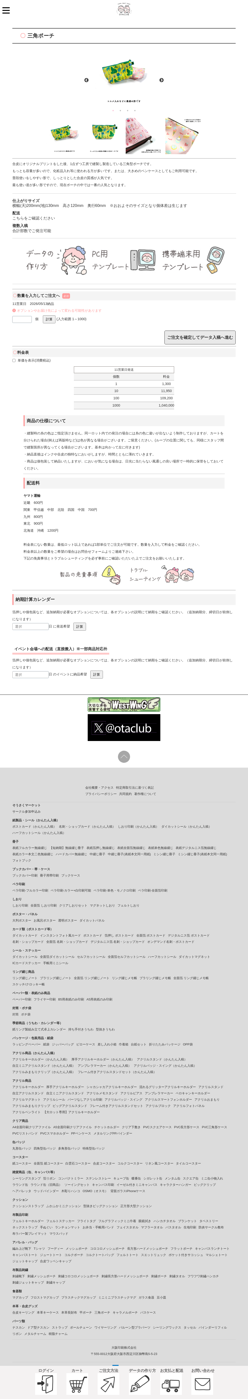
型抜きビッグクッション (100, 1206)
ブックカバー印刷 (25, 875)
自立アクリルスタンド (28, 1093)
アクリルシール (54, 1099)
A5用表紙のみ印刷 (99, 999)
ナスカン (18, 1327)
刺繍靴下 (18, 1276)
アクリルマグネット (26, 1099)
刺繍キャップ (55, 1282)
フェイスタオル (127, 1227)
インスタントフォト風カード (60, 935)
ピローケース (85, 1044)
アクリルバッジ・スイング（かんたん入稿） (165, 1065)
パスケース (148, 1312)
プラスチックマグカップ (78, 1297)
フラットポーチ (181, 1248)
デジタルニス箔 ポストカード (189, 935)
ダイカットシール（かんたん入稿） (186, 826)
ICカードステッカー (26, 963)
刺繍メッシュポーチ (41, 1276)
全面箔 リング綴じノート (91, 978)
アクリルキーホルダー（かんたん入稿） (40, 1059)
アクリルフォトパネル (189, 1106)
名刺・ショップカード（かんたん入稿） (87, 826)
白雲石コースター (78, 1163)
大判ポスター (21, 920)
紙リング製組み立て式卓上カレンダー (39, 1029)
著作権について (145, 794)
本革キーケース (48, 1312)
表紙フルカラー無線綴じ (29, 848)
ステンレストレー (98, 1178)
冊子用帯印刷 (49, 875)
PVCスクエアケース (157, 1127)
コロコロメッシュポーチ (107, 1248)
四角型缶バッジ (45, 1148)
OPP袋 (188, 1044)
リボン (17, 1334)
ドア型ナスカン (38, 1327)
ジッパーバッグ (63, 1044)
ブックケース (70, 875)
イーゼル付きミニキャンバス (136, 1185)
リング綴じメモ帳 (124, 978)
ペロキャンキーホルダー (193, 1093)
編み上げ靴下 (21, 1248)
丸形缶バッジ (21, 1148)
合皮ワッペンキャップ (55, 1261)
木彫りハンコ (70, 1191)
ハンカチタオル (165, 1221)
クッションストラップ (28, 1206)
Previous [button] (86, 80)
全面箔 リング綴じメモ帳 (191, 978)
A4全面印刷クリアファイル (31, 1127)
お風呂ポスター (45, 920)
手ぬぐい (46, 1227)
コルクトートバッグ (100, 1255)
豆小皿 (161, 1297)
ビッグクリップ (205, 1185)
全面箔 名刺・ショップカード (67, 942)
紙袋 (46, 1044)
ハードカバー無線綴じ (71, 854)
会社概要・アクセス (99, 787)
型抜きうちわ (105, 1029)
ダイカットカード (25, 935)
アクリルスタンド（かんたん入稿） (162, 1059)
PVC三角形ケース (214, 1127)
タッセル (190, 1327)
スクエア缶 (191, 1178)
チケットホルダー (106, 1127)
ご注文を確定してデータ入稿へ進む (200, 337)
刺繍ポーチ (159, 1276)
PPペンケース (81, 1133)
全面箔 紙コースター (48, 1163)
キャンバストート (25, 1255)
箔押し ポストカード (119, 935)
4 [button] (134, 110)
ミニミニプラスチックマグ (117, 1297)
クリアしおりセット (73, 905)
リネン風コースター (159, 1163)
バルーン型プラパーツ (134, 1327)
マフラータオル (152, 1227)
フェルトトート (127, 1255)
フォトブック (21, 860)
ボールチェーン (81, 1327)
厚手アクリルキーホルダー (65, 1087)
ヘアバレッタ (21, 1191)
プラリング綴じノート (55, 978)
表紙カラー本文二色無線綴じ (32, 854)
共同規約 (125, 794)
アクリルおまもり (207, 1099)
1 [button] (113, 110)
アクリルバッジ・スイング (123, 1099)
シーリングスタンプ (26, 1178)
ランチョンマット (67, 1227)
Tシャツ (39, 1248)
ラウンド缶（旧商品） (46, 1185)
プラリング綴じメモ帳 (155, 978)
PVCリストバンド (25, 1133)
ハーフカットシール (162, 957)
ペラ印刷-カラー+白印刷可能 (71, 890)
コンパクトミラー (70, 1178)
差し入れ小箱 (107, 1044)
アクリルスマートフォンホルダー (168, 1099)
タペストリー (208, 1221)
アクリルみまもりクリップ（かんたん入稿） (43, 1072)
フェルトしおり (128, 905)
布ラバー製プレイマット (29, 1233)
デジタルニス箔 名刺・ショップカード (118, 942)
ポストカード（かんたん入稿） (34, 826)
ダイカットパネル (92, 920)
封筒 (15, 1014)
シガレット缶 (152, 1178)
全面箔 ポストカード (151, 935)
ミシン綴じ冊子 (164, 854)
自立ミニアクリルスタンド (65, 1093)
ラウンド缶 (20, 1185)
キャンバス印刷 (103, 1185)
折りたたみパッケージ (164, 1044)
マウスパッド (58, 1233)
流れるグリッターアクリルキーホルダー (167, 1087)
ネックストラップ (25, 1227)
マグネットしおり (102, 905)
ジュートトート (51, 1255)
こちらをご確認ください (33, 218)
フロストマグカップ (45, 1297)
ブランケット (187, 1221)
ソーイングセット (77, 1185)
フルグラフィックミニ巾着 (117, 1221)
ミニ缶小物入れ (212, 1178)
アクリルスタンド (211, 1087)
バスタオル (173, 1227)
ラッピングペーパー (26, 1044)
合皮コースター (104, 1163)
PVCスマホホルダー (54, 1133)
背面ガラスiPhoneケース (127, 1191)
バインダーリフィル (213, 1327)
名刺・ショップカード (28, 942)
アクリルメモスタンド (102, 1093)
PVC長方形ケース (187, 1127)
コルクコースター (130, 1163)
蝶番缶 (136, 1178)
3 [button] (127, 110)
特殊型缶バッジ (94, 1148)
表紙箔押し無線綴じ (100, 848)
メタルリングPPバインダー (112, 1133)
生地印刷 (190, 1227)
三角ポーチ (102, 1312)
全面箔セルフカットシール (127, 957)
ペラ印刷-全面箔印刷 (152, 890)
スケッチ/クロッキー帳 (28, 984)
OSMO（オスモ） (95, 1191)
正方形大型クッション (136, 1206)
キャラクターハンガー (175, 1185)
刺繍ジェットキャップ (28, 1282)
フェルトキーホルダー (28, 1221)
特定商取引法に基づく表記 (135, 787)
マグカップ (20, 1297)
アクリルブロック (158, 1106)
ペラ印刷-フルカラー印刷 (30, 890)
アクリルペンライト (26, 1112)
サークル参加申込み (26, 811)
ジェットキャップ (25, 1261)
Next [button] (161, 80)
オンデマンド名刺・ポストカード (170, 942)
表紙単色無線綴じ (160, 848)
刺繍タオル (177, 1276)
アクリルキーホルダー (28, 1087)
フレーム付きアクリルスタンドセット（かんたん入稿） (117, 1072)
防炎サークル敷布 (211, 1227)
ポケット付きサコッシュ (186, 1255)
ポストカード (92, 935)
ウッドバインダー (46, 1191)
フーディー (55, 1248)
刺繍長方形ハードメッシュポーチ (125, 1276)
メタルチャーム (35, 1334)
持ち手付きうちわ (80, 1029)
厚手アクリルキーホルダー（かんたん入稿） (102, 1059)
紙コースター (21, 1163)
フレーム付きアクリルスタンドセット (116, 1106)
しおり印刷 (20, 905)
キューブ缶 (121, 1178)
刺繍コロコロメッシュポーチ (78, 1276)
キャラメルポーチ (125, 1312)
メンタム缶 (172, 1178)
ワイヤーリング (105, 1327)
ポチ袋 (26, 1014)
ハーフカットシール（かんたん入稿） (39, 833)
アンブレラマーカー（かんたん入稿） (104, 1065)
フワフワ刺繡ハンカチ (203, 1276)
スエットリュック (153, 1255)
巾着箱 (123, 1044)
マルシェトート (217, 1255)
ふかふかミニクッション (63, 1206)
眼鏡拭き (145, 1221)
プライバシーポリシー (101, 794)
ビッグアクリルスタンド (70, 1106)
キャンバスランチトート (212, 1248)
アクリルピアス (131, 1093)
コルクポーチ (73, 1255)
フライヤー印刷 (45, 999)
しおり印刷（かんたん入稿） (138, 826)
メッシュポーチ (77, 1248)
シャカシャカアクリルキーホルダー (111, 1087)
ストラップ (60, 1327)
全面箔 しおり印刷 (44, 905)
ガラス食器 (146, 1297)
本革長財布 (69, 1312)
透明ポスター (67, 920)
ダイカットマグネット (194, 957)
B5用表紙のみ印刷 (71, 999)
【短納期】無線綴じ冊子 (66, 848)
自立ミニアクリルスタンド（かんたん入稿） (43, 1065)
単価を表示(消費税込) (31, 360)
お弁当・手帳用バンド (98, 1227)
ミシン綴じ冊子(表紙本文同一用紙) (202, 854)
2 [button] (120, 110)
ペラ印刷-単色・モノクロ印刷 (114, 890)
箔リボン (49, 1178)
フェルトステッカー (60, 1221)
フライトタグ (86, 1221)
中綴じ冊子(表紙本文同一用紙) (129, 854)
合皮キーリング (23, 1312)
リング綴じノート (25, 978)
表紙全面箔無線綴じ (131, 848)
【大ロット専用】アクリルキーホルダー (71, 1112)
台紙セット (139, 1044)
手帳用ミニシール (55, 963)
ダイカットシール (25, 957)
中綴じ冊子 (97, 854)
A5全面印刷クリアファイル (72, 1127)
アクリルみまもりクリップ (31, 1106)
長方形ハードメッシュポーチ (147, 1248)
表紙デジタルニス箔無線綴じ (196, 848)
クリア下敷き (131, 1127)
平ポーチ (85, 1312)
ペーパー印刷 (21, 999)
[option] (124, 77)
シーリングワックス (167, 1327)
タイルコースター (188, 1163)
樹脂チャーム (58, 1334)
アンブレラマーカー (159, 1093)
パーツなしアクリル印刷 (85, 1099)
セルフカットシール (91, 957)
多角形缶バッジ (69, 1148)
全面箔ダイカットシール (57, 957)
